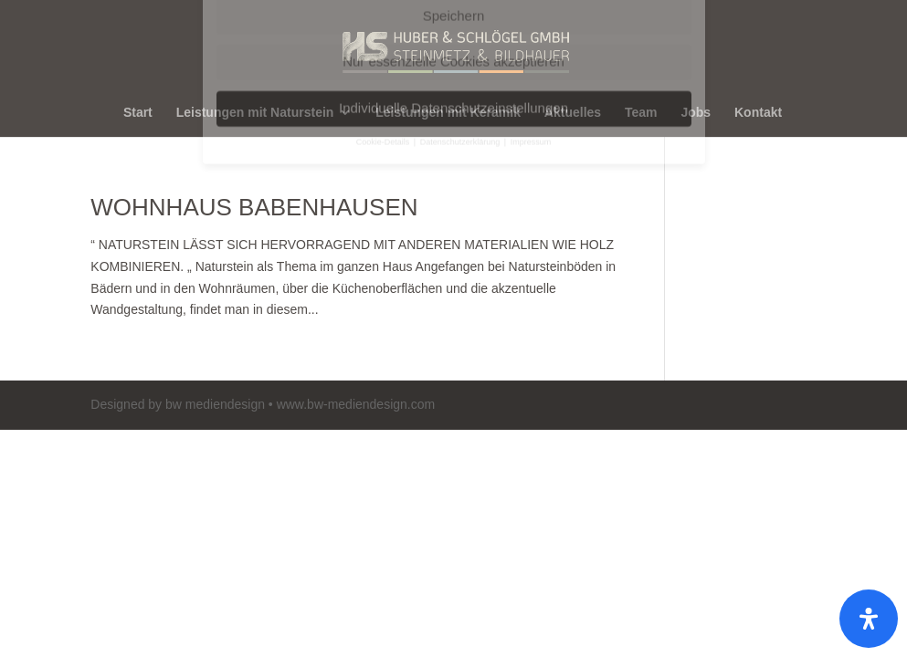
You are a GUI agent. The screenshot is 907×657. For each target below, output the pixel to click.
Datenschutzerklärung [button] (461, 12)
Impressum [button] (531, 12)
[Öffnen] (868, 618)
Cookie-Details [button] (384, 12)
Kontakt (758, 113)
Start (138, 113)
